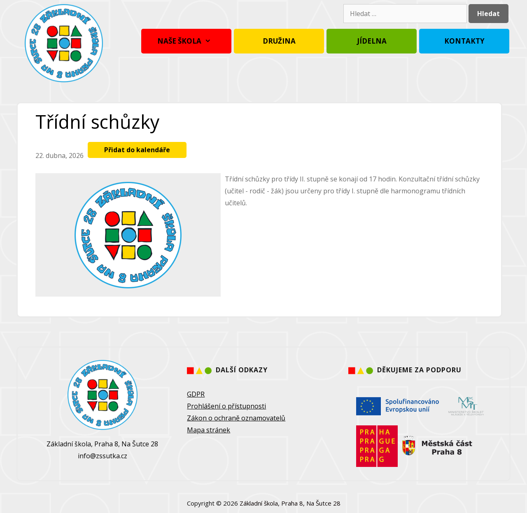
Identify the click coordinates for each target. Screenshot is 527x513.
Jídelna (372, 41)
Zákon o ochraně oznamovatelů (236, 417)
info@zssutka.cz (102, 455)
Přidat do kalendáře (137, 149)
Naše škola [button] (186, 41)
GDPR (196, 394)
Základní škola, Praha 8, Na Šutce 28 (290, 503)
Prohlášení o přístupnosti (226, 406)
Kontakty (464, 41)
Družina (279, 41)
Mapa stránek (208, 429)
